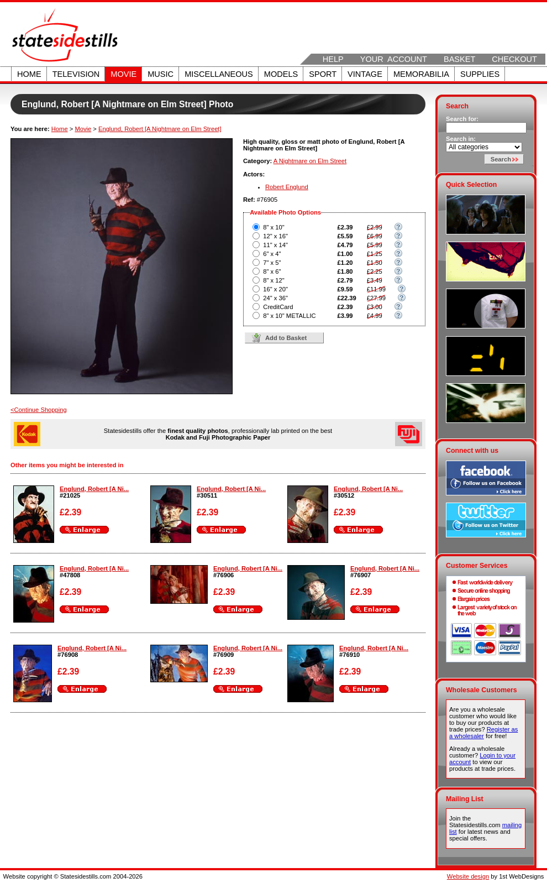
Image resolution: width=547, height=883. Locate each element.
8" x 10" (273, 227)
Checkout (514, 59)
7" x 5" (272, 262)
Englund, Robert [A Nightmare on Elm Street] (160, 129)
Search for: (462, 119)
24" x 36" (275, 298)
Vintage (365, 74)
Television (76, 74)
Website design (468, 876)
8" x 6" (272, 271)
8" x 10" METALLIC (289, 315)
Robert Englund (286, 187)
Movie (123, 74)
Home (29, 74)
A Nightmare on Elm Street (310, 161)
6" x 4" (272, 253)
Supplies (479, 74)
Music (160, 74)
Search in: (461, 138)
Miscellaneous (219, 74)
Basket (459, 59)
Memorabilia (421, 74)
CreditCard (278, 307)
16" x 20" (275, 289)
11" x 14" (275, 245)
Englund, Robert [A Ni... (94, 488)
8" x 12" (273, 280)
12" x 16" (275, 236)
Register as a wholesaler (483, 732)
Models (281, 74)
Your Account (393, 59)
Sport (322, 74)
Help (333, 59)
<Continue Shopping (38, 409)
